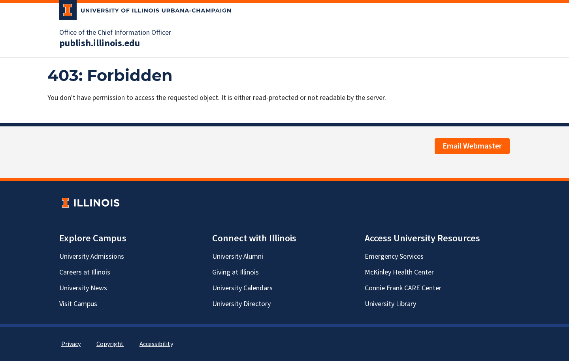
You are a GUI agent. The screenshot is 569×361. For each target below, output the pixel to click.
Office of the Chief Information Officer (115, 33)
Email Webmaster (472, 146)
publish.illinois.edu (99, 43)
